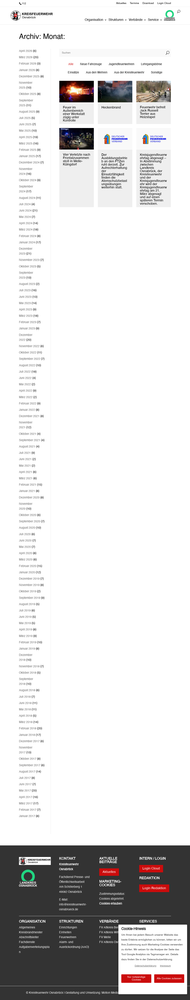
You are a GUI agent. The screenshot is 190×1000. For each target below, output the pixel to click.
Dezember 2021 (29, 416)
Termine (134, 3)
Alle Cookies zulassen (169, 978)
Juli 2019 (25, 610)
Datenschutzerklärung (145, 966)
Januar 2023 (27, 328)
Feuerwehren (67, 937)
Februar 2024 (27, 236)
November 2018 (29, 666)
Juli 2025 (25, 118)
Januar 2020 (27, 572)
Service (153, 20)
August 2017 (27, 771)
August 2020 (27, 527)
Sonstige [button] (156, 72)
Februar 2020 (27, 566)
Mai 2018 (25, 709)
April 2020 (25, 553)
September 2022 (29, 359)
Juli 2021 (25, 453)
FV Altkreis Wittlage (111, 932)
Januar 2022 (27, 410)
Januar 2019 (27, 648)
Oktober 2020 (27, 515)
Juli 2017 (25, 778)
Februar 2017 (27, 810)
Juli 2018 (25, 697)
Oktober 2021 (27, 434)
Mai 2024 (25, 217)
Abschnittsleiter (29, 937)
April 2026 (25, 51)
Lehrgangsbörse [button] (151, 64)
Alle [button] (70, 64)
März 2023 (26, 316)
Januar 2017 (27, 816)
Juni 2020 (25, 540)
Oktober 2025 (27, 94)
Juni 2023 (25, 297)
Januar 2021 (27, 491)
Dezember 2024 (29, 162)
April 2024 (25, 223)
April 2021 (25, 472)
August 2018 (27, 690)
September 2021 (29, 440)
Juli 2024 (25, 204)
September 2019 (29, 598)
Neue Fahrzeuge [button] (91, 64)
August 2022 (27, 365)
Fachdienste (27, 942)
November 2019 (29, 585)
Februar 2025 (27, 150)
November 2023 (29, 260)
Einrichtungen (68, 927)
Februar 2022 (27, 403)
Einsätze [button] (73, 72)
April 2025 (25, 137)
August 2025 (27, 111)
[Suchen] (111, 53)
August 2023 (27, 284)
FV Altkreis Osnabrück (113, 942)
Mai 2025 (25, 130)
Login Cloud (164, 3)
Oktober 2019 (27, 591)
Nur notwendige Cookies (136, 978)
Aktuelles (121, 3)
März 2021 (26, 478)
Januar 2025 (27, 156)
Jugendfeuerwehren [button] (121, 64)
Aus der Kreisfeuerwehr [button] (129, 72)
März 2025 (26, 143)
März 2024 (26, 229)
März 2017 (26, 803)
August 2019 (27, 604)
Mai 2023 (25, 303)
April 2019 (25, 629)
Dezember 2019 (29, 578)
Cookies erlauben (110, 903)
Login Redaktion (154, 888)
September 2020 (29, 521)
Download (148, 3)
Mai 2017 (25, 790)
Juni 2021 (25, 459)
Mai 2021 (25, 465)
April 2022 (25, 390)
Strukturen (115, 20)
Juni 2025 (25, 124)
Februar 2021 (27, 484)
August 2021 (27, 446)
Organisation (94, 20)
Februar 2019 (27, 642)
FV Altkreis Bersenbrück (114, 927)
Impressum (165, 966)
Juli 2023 (25, 290)
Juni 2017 (25, 784)
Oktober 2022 (27, 352)
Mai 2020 (25, 547)
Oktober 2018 (27, 672)
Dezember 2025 (29, 76)
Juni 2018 (25, 703)
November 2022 (29, 346)
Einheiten (65, 932)
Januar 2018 (27, 735)
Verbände (136, 20)
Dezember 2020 (29, 497)
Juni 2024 (25, 210)
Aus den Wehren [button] (96, 72)
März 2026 (26, 57)
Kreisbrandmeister (30, 932)
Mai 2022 (25, 384)
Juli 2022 (25, 371)
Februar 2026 (27, 63)
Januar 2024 (27, 242)
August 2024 (27, 198)
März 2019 (26, 636)
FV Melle (105, 937)
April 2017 (25, 797)
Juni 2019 (25, 617)
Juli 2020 (25, 534)
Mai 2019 (25, 623)
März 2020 (26, 559)
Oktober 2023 (27, 266)
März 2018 (26, 722)
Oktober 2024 (27, 180)
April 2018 (25, 716)
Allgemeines (27, 927)
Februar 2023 (27, 322)
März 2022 (26, 397)
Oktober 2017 (27, 759)
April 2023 (25, 309)
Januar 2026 (27, 70)
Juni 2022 (25, 378)
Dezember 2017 (29, 741)
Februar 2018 (27, 728)
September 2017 (29, 765)
